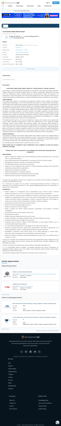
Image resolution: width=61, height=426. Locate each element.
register (11, 38)
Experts (10, 366)
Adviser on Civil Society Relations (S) (22, 272)
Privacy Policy (42, 406)
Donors (10, 380)
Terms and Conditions (45, 403)
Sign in (48, 2)
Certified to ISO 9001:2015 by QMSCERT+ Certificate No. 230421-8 (30, 356)
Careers (11, 406)
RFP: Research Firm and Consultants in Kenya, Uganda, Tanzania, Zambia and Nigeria (36, 303)
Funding (10, 6)
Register (56, 2)
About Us (12, 400)
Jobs (3, 6)
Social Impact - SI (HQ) (21, 50)
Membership (47, 6)
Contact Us (12, 403)
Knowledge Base (43, 400)
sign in (22, 36)
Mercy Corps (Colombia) (26, 286)
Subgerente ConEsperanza (20, 284)
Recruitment (30, 6)
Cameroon (8, 10)
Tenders (10, 374)
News (39, 6)
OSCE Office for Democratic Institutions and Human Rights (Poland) (38, 274)
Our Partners (13, 409)
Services (10, 389)
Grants (10, 377)
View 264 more (6, 294)
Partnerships (19, 6)
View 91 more (5, 329)
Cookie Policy (42, 409)
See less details (30, 69)
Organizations (12, 371)
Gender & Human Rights (22, 52)
